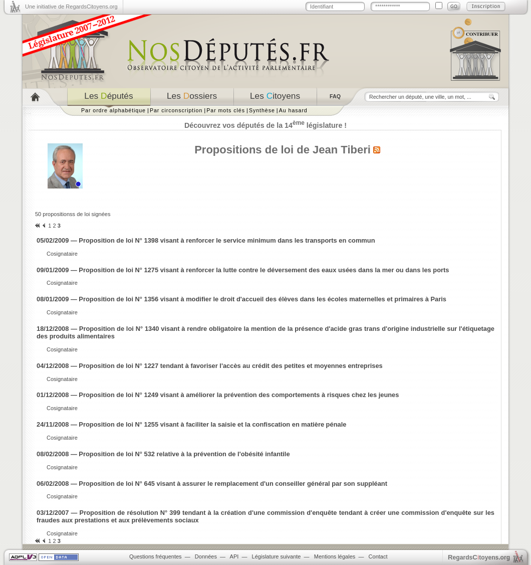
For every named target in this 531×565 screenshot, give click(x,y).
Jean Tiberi (342, 149)
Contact (378, 556)
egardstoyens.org (479, 557)
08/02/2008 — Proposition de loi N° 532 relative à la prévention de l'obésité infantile (163, 454)
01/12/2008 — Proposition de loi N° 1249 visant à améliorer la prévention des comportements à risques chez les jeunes (218, 395)
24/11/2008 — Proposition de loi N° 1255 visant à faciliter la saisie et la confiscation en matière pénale (191, 424)
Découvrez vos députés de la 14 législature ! (265, 125)
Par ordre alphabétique (113, 110)
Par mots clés (225, 110)
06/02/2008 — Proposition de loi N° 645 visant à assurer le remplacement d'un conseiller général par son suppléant (212, 483)
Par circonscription (176, 110)
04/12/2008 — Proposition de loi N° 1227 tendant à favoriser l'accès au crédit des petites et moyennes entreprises (210, 365)
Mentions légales (335, 556)
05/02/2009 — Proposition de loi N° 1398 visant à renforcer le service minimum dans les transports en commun (206, 240)
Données (206, 556)
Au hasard (293, 110)
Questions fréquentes (155, 556)
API (234, 556)
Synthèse (262, 110)
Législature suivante (276, 556)
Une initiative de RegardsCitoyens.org (71, 7)
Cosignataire (62, 254)
